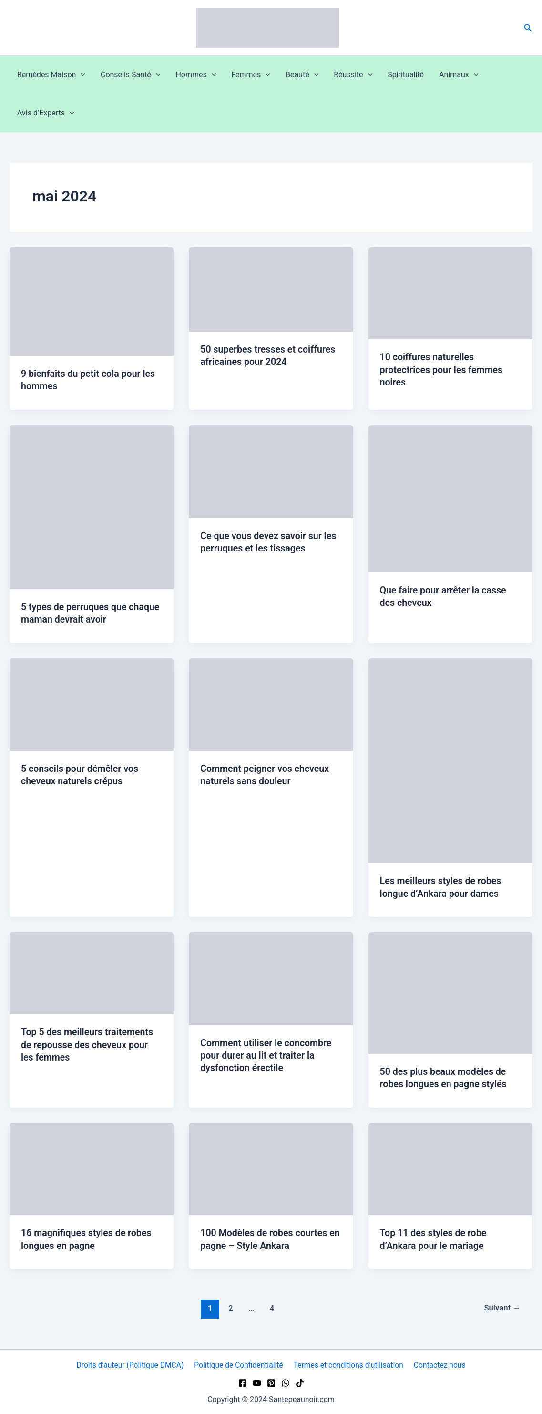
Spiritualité (406, 74)
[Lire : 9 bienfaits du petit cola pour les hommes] (92, 300)
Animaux (458, 75)
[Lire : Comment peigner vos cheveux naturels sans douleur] (271, 702)
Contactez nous (438, 1363)
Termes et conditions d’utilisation (349, 1363)
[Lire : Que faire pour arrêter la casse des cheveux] (450, 497)
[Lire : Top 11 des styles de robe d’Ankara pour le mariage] (450, 1166)
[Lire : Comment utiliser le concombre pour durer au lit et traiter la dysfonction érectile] (271, 976)
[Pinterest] (271, 1381)
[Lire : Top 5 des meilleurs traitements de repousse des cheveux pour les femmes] (92, 971)
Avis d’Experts (45, 113)
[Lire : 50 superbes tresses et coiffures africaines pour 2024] (271, 288)
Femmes (250, 75)
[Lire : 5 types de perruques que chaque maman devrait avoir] (92, 505)
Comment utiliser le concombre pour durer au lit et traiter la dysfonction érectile (267, 1054)
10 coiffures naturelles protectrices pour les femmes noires (443, 369)
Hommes (195, 75)
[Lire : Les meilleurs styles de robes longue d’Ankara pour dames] (450, 759)
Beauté (302, 75)
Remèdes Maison (51, 75)
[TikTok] (300, 1381)
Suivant (501, 1306)
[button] (528, 28)
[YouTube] (257, 1381)
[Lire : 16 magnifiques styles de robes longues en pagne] (92, 1166)
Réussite (353, 75)
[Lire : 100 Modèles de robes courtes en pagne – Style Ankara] (271, 1166)
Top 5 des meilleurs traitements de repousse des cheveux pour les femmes (88, 1043)
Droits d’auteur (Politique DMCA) (131, 1363)
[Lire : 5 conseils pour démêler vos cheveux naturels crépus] (92, 702)
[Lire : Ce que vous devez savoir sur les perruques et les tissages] (271, 470)
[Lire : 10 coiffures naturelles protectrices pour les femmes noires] (450, 292)
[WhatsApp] (285, 1381)
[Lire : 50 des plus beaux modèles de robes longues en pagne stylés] (450, 991)
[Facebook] (242, 1381)
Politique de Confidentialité (239, 1363)
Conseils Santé (130, 75)
